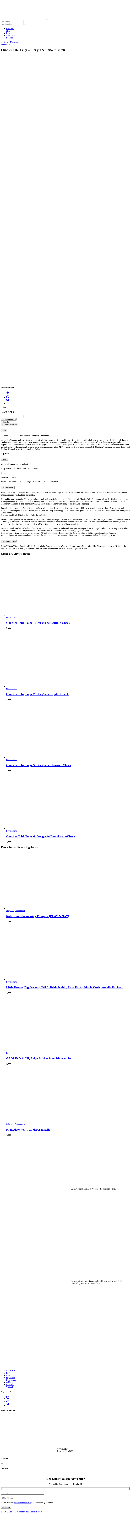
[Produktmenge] (12, 416)
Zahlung (9, 1382)
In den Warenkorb (8, 419)
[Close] (2, 1463)
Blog (8, 33)
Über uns (10, 28)
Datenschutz (11, 1380)
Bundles (9, 38)
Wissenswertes (8, 488)
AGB (8, 1375)
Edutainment (6, 44)
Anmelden (6, 1507)
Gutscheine (10, 35)
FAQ (8, 1373)
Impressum (10, 1378)
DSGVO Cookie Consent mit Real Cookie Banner (21, 1512)
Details (4, 459)
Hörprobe (5, 422)
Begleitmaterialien (9, 541)
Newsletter (10, 1371)
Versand (9, 1387)
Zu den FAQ (79, 1195)
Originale (10, 911)
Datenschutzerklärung (23, 1503)
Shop (8, 31)
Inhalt (4, 431)
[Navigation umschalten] (47, 19)
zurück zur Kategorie (9, 42)
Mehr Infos (79, 1289)
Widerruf (10, 1384)
